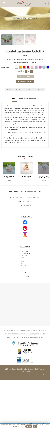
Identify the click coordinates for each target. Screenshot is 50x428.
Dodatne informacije (28, 123)
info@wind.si (27, 230)
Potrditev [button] (29, 426)
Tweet (9, 114)
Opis (14, 123)
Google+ (28, 114)
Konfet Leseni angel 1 (26, 201)
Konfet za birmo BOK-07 (9, 201)
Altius (45, 399)
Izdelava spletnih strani (35, 399)
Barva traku (5, 91)
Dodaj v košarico (26, 100)
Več (35, 426)
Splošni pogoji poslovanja (25, 393)
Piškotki (36, 393)
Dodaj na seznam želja (25, 106)
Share (18, 114)
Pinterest (39, 114)
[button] (16, 91)
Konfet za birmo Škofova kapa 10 (44, 201)
